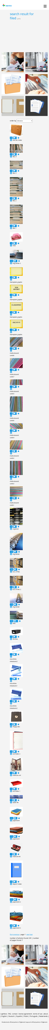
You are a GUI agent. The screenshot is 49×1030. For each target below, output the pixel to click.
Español (19, 1016)
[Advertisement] (24, 36)
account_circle (11, 140)
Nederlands (43, 1016)
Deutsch (11, 1016)
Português (33, 1016)
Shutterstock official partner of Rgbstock (13, 1022)
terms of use (37, 1014)
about (45, 1014)
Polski (26, 1016)
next (28, 934)
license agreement (25, 1014)
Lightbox (3, 1014)
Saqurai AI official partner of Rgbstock (36, 1022)
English (4, 1016)
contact (14, 1014)
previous (16, 934)
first (11, 934)
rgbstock (7, 5)
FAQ (9, 1014)
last (31, 934)
